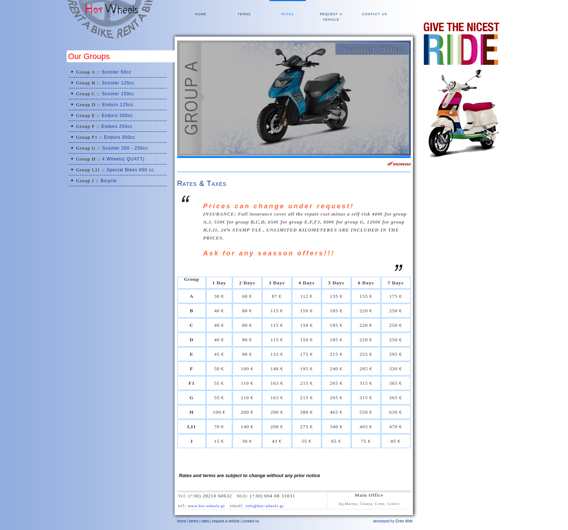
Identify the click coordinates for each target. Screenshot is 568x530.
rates (287, 13)
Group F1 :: (105, 137)
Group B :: (105, 82)
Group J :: (96, 180)
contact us (374, 13)
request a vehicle (331, 16)
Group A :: (103, 72)
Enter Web (404, 521)
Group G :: (112, 148)
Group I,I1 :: (115, 169)
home (200, 13)
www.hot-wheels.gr (206, 506)
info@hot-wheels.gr (265, 506)
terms (244, 13)
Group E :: (104, 115)
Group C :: (105, 93)
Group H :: (110, 159)
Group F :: (104, 126)
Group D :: (104, 104)
